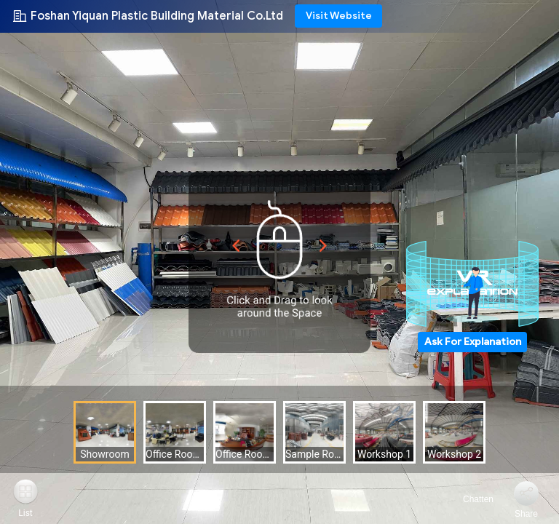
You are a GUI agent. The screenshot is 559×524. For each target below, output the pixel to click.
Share (526, 514)
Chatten (469, 499)
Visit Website (339, 15)
